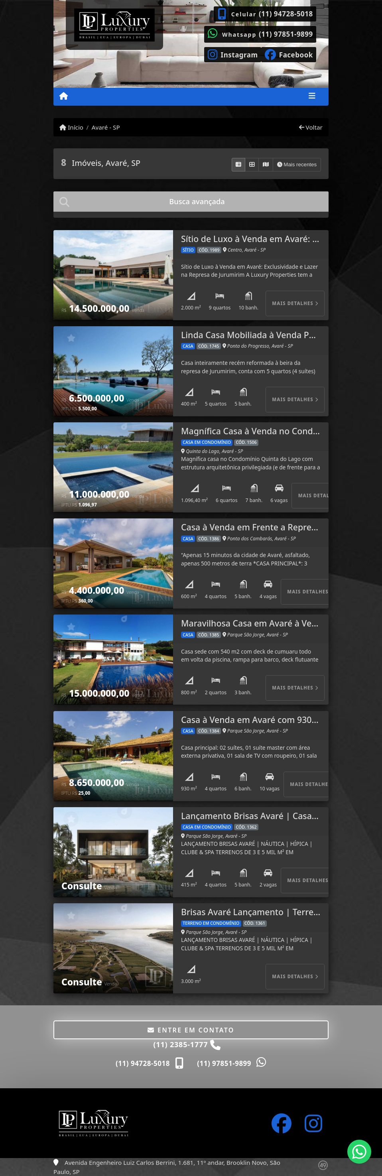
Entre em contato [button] (191, 1030)
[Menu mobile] (63, 96)
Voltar (311, 127)
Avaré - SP (106, 127)
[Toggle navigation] (312, 96)
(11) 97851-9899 (286, 34)
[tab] (191, 201)
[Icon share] (232, 54)
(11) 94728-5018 (286, 13)
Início (71, 127)
